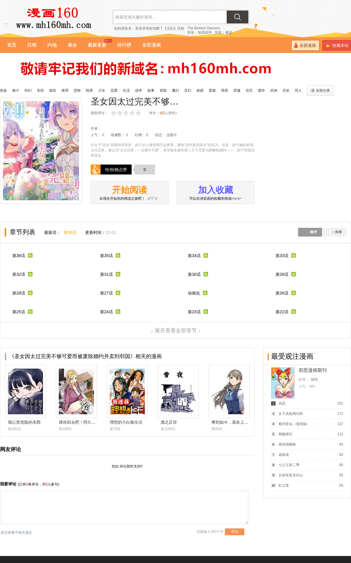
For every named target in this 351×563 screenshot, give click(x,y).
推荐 (133, 113)
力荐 (139, 113)
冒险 (163, 90)
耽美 (89, 90)
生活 (126, 90)
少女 (101, 90)
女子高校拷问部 (290, 414)
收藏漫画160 (10, 520)
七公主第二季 (289, 465)
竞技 (40, 90)
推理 (64, 90)
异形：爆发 (223, 32)
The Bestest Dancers (203, 28)
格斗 (15, 90)
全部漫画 (305, 45)
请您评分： (99, 113)
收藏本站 (337, 45)
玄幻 (187, 90)
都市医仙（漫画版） (294, 424)
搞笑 (52, 90)
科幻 (28, 90)
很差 (114, 113)
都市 (261, 90)
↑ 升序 (337, 232)
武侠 (273, 90)
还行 (126, 113)
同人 (298, 90)
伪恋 (281, 403)
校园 (200, 90)
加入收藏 (215, 193)
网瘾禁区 (285, 434)
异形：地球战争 (199, 32)
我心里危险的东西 (24, 422)
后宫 (249, 90)
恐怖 (77, 90)
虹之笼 (283, 485)
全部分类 (320, 90)
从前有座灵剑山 (290, 475)
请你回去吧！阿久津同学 (81, 422)
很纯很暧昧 (287, 444)
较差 (120, 113)
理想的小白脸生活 (126, 422)
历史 (286, 90)
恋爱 (114, 90)
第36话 (69, 232)
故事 (150, 90)
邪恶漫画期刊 (313, 370)
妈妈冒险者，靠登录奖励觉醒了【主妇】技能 (149, 28)
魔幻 (175, 90)
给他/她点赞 (116, 169)
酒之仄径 (169, 422)
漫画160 (100, 548)
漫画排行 (334, 546)
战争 (138, 90)
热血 (3, 90)
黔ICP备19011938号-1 (31, 527)
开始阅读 (129, 193)
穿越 (236, 90)
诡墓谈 (283, 455)
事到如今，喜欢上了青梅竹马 (238, 422)
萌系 (224, 90)
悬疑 (212, 90)
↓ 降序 (312, 232)
